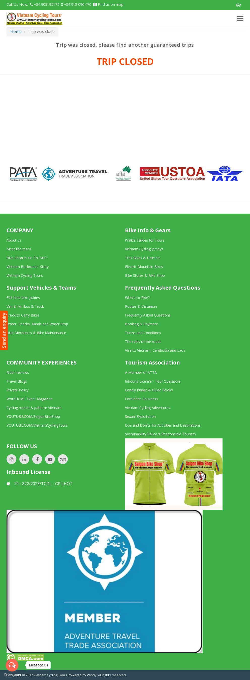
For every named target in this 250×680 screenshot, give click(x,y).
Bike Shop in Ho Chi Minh (27, 257)
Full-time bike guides (23, 297)
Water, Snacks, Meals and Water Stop (37, 324)
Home (16, 31)
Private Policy (17, 390)
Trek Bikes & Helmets (143, 257)
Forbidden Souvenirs (141, 398)
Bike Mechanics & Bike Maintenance (36, 332)
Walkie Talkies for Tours (144, 240)
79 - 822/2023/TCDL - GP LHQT (40, 483)
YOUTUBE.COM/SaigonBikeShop (33, 416)
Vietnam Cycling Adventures (147, 407)
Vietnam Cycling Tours (25, 275)
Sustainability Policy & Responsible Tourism (160, 434)
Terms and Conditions (143, 332)
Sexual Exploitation (140, 416)
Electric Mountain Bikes (144, 266)
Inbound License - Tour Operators (152, 381)
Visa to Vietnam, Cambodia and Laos (155, 350)
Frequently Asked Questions (148, 315)
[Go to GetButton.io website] (12, 674)
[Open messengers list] (12, 665)
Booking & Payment (141, 324)
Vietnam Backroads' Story (28, 266)
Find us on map (108, 4)
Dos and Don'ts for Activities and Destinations (163, 425)
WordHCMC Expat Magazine (30, 398)
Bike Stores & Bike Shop (145, 275)
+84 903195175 (44, 4)
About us (14, 240)
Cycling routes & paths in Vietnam (34, 407)
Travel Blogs (17, 381)
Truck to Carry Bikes (23, 315)
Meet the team (19, 249)
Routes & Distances (141, 306)
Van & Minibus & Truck (25, 306)
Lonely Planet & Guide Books (149, 390)
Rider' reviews (18, 372)
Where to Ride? (137, 297)
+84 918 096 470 (76, 4)
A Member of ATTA (141, 372)
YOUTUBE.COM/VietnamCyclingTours (37, 425)
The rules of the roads (143, 341)
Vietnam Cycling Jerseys (144, 249)
